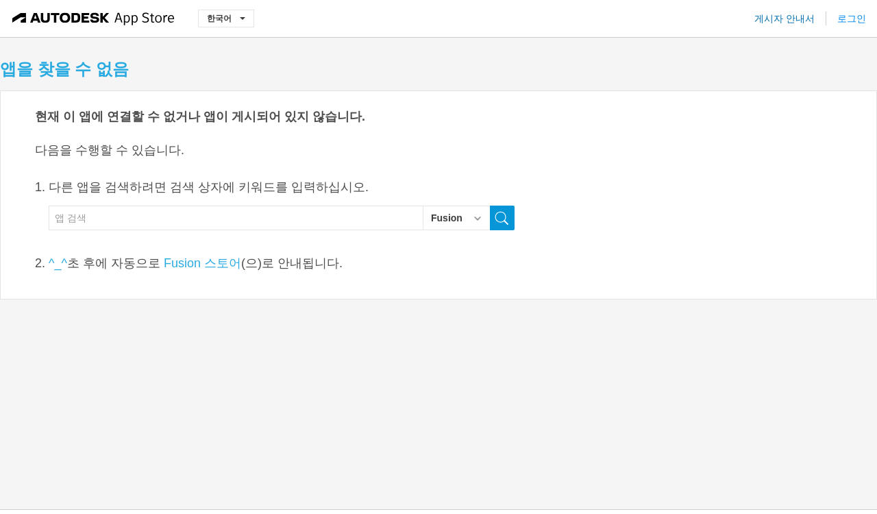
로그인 (851, 18)
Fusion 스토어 (202, 263)
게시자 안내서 (784, 18)
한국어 (226, 18)
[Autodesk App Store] (93, 18)
